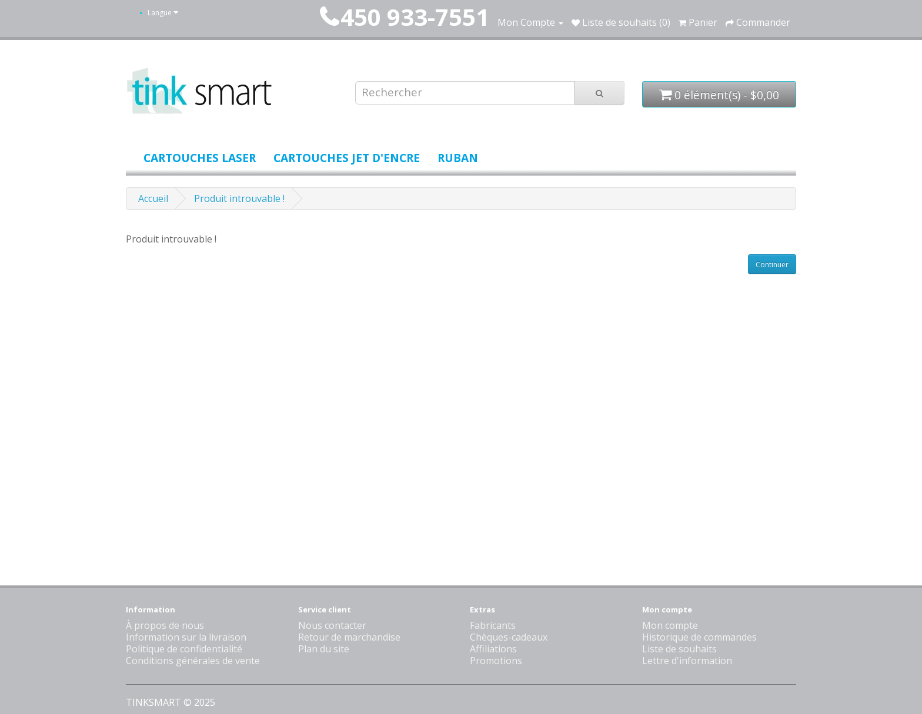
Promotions (496, 660)
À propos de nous (165, 625)
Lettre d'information (687, 660)
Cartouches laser (199, 158)
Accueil (153, 198)
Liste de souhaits (679, 648)
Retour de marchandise (349, 637)
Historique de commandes (699, 637)
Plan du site (323, 648)
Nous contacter (332, 625)
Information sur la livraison (186, 637)
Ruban (457, 158)
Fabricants (493, 625)
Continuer (772, 265)
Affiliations (493, 648)
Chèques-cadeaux (508, 637)
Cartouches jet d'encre (346, 158)
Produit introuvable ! (239, 198)
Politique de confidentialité (184, 648)
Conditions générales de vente (193, 660)
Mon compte (670, 625)
